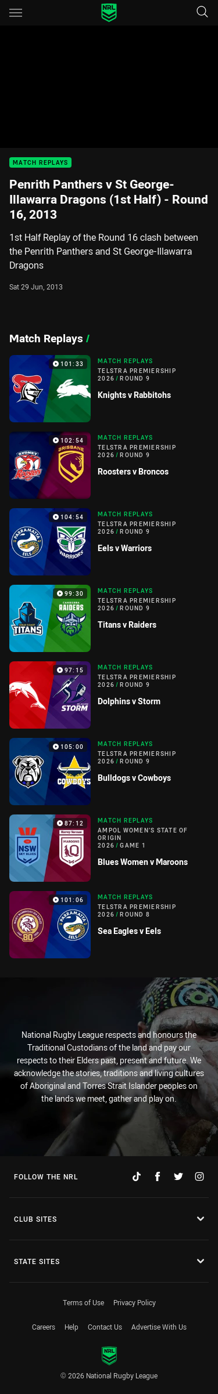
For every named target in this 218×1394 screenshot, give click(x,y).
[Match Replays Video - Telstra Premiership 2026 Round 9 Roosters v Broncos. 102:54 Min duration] (109, 465)
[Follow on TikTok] (136, 1176)
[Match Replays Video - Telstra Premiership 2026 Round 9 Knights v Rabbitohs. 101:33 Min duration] (109, 388)
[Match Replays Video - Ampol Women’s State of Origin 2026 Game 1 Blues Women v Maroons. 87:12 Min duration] (109, 848)
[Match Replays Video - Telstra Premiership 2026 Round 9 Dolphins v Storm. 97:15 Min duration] (109, 695)
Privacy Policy (134, 1302)
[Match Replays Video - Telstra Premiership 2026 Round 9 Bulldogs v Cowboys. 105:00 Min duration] (109, 771)
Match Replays (40, 162)
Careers (43, 1326)
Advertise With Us (159, 1326)
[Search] (202, 12)
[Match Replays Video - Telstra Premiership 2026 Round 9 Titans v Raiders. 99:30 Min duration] (109, 618)
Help (71, 1326)
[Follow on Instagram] (199, 1176)
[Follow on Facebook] (157, 1176)
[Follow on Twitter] (178, 1176)
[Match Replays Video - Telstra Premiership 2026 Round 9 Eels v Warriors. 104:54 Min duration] (109, 541)
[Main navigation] (15, 12)
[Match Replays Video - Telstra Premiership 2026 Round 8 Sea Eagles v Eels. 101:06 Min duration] (109, 924)
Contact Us (105, 1326)
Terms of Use (83, 1302)
